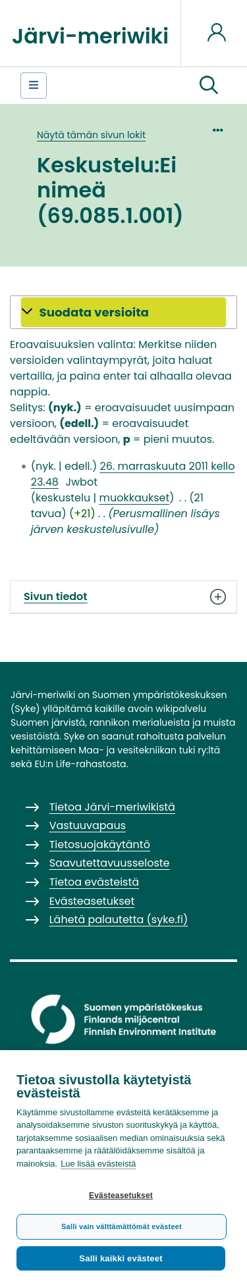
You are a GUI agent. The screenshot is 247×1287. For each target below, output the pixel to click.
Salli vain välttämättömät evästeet (121, 1226)
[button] (209, 85)
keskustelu (63, 497)
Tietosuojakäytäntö (99, 844)
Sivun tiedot (123, 597)
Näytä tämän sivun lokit (91, 134)
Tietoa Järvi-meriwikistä (112, 807)
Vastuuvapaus (87, 825)
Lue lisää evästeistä (98, 1164)
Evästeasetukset (121, 1195)
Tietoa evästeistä (94, 882)
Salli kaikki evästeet (120, 1258)
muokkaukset (134, 497)
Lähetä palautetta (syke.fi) (118, 919)
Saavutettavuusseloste (109, 863)
